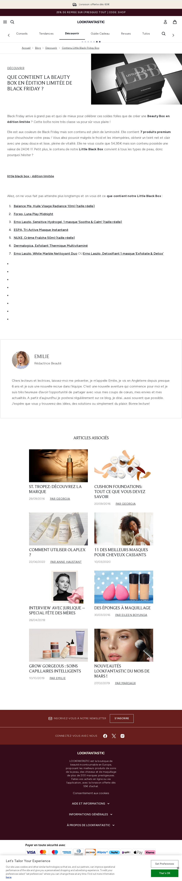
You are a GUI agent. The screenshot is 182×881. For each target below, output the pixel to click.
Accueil (26, 47)
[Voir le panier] (174, 22)
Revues (126, 33)
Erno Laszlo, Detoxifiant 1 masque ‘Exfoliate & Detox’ (123, 254)
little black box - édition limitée (30, 176)
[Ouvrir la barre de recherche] (12, 22)
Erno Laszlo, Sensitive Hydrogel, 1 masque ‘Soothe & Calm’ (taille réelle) (68, 222)
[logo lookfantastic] (91, 22)
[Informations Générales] (91, 814)
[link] (165, 22)
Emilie (41, 356)
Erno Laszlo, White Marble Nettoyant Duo (45, 254)
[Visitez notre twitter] (113, 736)
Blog (38, 47)
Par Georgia (60, 498)
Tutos (146, 33)
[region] (91, 868)
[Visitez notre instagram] (122, 736)
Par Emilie (58, 678)
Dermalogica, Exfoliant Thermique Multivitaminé (51, 246)
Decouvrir (51, 47)
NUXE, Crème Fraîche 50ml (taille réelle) (44, 238)
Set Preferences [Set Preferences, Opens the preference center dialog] (164, 863)
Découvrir (72, 33)
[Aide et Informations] (91, 803)
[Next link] (173, 35)
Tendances (46, 33)
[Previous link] (8, 35)
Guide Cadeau (100, 33)
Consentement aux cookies (91, 793)
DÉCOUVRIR (15, 68)
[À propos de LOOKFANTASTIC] (91, 825)
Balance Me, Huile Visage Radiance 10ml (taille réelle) (54, 206)
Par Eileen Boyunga (131, 615)
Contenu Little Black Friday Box (80, 47)
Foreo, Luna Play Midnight (33, 214)
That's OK (164, 873)
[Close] (178, 868)
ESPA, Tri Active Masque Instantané (41, 230)
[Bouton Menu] (5, 22)
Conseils (22, 33)
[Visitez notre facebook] (105, 736)
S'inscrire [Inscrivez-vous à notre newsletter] (122, 718)
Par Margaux (125, 683)
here (9, 877)
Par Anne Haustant (66, 562)
